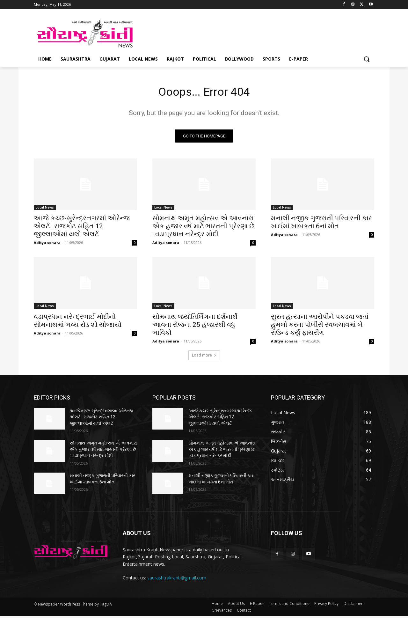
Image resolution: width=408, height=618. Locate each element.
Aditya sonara (47, 244)
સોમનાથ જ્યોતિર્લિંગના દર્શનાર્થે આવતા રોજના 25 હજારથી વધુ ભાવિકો (194, 326)
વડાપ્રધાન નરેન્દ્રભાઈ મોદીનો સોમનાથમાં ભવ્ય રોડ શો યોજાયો (77, 322)
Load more (204, 357)
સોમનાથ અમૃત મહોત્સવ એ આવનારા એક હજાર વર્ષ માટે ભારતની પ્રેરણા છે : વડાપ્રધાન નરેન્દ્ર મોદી (203, 228)
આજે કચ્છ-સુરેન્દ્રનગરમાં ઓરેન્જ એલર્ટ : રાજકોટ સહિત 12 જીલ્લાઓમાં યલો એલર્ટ (82, 228)
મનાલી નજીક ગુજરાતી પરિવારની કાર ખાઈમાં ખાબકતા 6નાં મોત (321, 224)
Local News (45, 209)
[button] (366, 59)
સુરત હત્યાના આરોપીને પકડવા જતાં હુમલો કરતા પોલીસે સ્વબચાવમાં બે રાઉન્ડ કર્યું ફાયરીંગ (319, 326)
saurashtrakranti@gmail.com (176, 580)
